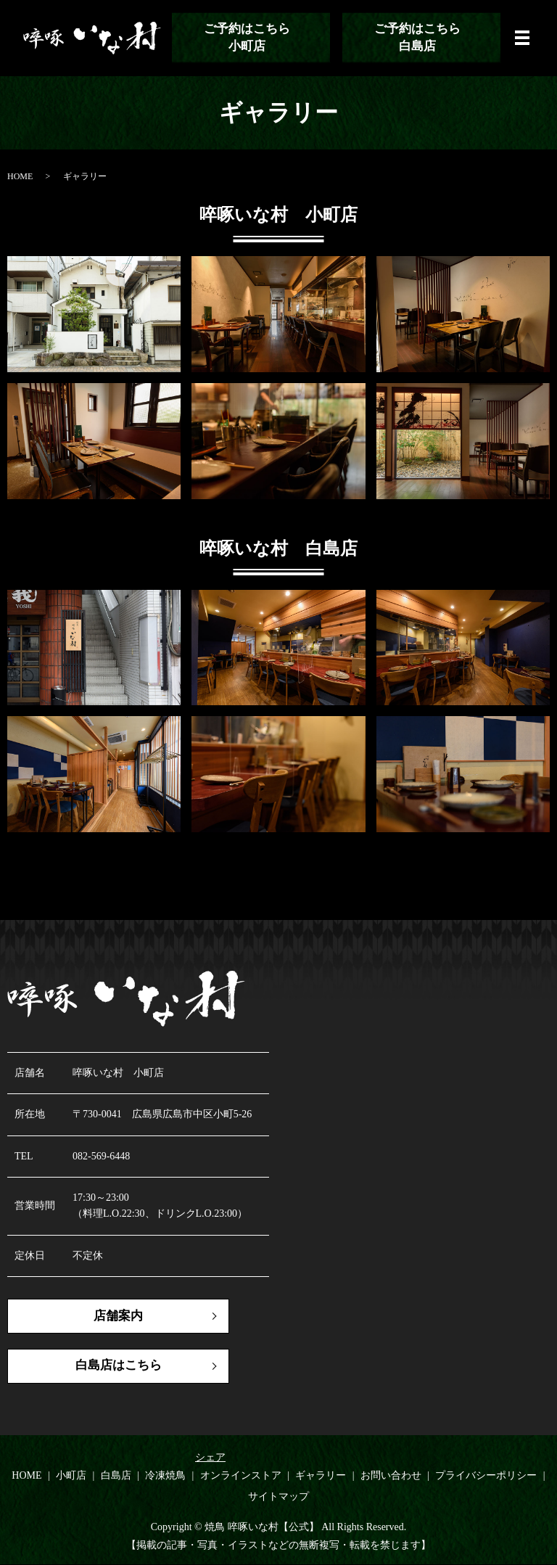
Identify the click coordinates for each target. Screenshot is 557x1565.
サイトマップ (278, 1497)
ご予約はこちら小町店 (246, 37)
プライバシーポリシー (486, 1476)
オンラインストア (240, 1476)
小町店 (71, 1476)
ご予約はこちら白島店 (416, 37)
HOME (20, 176)
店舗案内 (109, 1316)
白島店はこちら (108, 1367)
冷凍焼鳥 (165, 1476)
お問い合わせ (390, 1476)
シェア (210, 1458)
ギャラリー (320, 1476)
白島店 (116, 1476)
